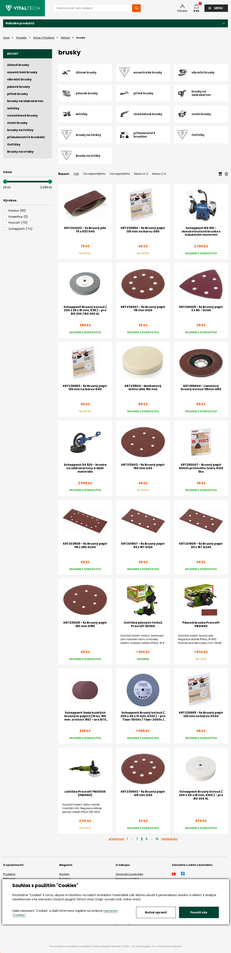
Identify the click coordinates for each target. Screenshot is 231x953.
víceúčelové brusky (22, 115)
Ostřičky (13, 144)
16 (157, 839)
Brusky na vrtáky (20, 152)
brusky (12, 54)
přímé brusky (17, 94)
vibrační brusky (19, 79)
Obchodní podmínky (129, 874)
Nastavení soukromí (170, 946)
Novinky (64, 874)
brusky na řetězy (20, 130)
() (17, 210)
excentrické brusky (22, 72)
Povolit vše (198, 912)
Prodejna (9, 874)
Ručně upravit (156, 912)
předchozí (116, 839)
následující (169, 839)
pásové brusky (18, 87)
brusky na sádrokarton (25, 101)
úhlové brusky (18, 65)
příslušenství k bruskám (26, 137)
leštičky (13, 108)
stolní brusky (17, 123)
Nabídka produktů (20, 23)
